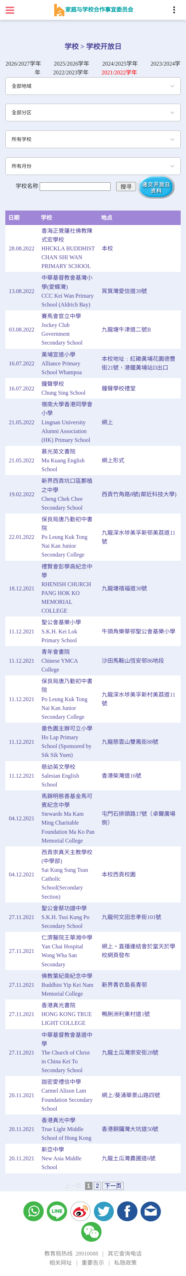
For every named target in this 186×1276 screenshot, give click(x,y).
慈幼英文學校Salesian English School (60, 776)
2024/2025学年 (120, 64)
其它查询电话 (125, 1254)
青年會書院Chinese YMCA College (59, 661)
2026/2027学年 (23, 64)
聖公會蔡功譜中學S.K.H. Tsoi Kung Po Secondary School (65, 917)
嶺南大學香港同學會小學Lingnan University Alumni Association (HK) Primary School (66, 422)
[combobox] (93, 86)
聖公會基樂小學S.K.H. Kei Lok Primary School (61, 631)
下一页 (113, 1186)
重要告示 (92, 1263)
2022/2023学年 (71, 72)
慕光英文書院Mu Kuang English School (63, 460)
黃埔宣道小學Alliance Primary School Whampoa (61, 363)
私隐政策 (125, 1263)
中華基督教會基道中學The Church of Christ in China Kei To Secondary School (66, 1053)
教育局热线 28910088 (71, 1254)
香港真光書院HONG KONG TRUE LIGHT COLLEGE (66, 1014)
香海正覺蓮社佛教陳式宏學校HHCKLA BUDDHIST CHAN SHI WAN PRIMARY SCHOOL (68, 248)
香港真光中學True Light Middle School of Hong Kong (66, 1129)
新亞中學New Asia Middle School (61, 1158)
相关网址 (60, 1263)
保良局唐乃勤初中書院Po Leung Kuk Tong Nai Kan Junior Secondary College (66, 537)
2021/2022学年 (119, 72)
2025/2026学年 (71, 64)
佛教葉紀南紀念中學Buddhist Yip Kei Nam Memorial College (67, 985)
